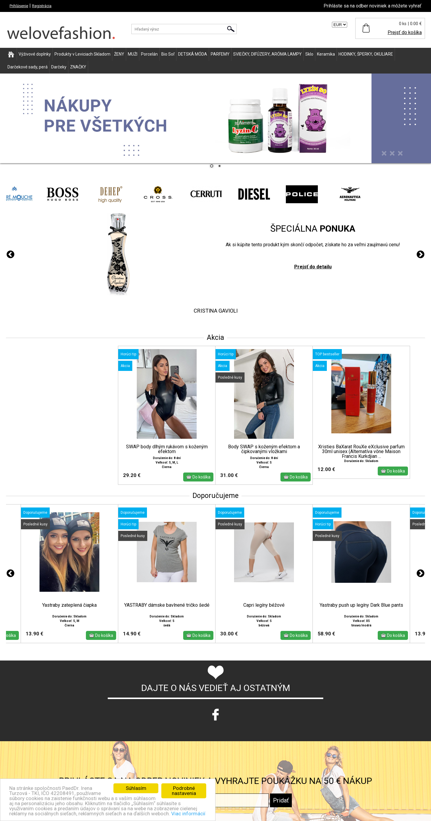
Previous (10, 254)
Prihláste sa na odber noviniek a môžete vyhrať (372, 6)
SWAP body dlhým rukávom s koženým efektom (167, 449)
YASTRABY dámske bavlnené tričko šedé (167, 605)
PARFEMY (220, 54)
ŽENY (119, 54)
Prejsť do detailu (313, 267)
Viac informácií (188, 814)
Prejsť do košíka (405, 32)
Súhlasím (136, 788)
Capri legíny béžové (264, 605)
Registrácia (41, 6)
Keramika (326, 54)
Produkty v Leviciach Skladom (82, 54)
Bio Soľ (167, 54)
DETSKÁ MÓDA (192, 54)
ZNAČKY (78, 67)
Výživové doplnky (35, 54)
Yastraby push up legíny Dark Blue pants (361, 605)
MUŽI (132, 54)
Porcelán (149, 54)
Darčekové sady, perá (27, 67)
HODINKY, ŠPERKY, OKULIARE (366, 54)
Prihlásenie (19, 6)
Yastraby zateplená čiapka (69, 605)
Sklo (309, 54)
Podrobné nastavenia (184, 790)
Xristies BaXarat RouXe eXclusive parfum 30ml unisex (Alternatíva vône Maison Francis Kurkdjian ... (361, 451)
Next (420, 254)
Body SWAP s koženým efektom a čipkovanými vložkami (264, 449)
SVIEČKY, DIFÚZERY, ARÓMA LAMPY (267, 54)
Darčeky (58, 67)
